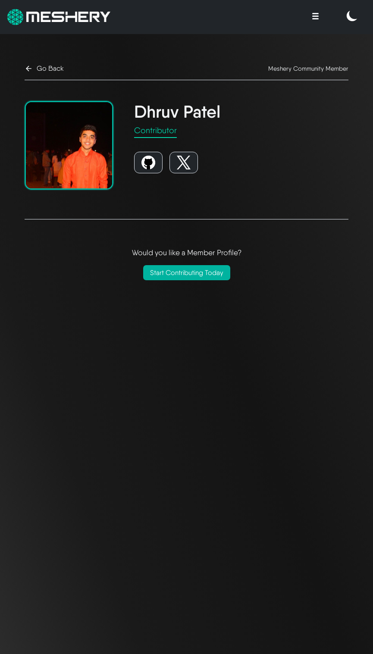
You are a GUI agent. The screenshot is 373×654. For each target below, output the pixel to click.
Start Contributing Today (186, 273)
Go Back (44, 68)
